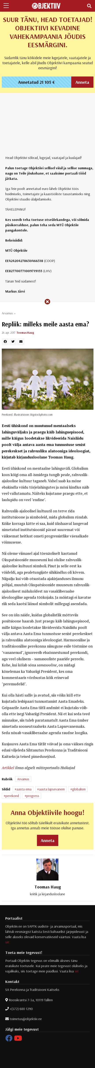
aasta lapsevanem (52, 789)
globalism (79, 789)
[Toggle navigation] (89, 6)
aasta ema (23, 789)
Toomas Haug (25, 332)
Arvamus (7, 313)
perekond (12, 795)
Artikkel (8, 767)
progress (32, 795)
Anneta (82, 82)
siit (7, 942)
